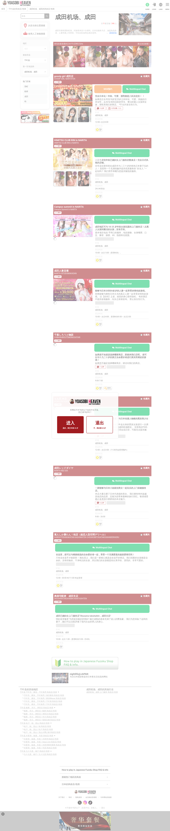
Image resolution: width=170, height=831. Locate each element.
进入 (70, 425)
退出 (100, 425)
